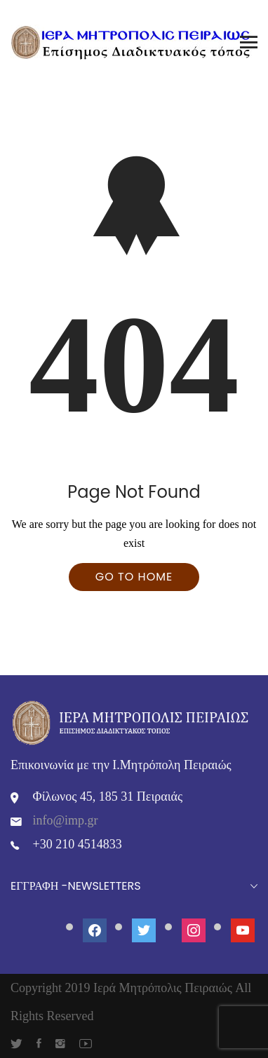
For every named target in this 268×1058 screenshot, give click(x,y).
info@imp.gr (65, 820)
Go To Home (134, 577)
